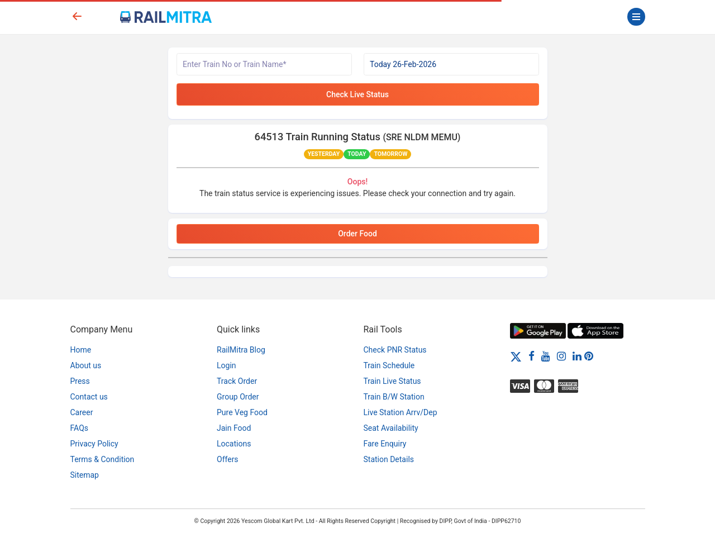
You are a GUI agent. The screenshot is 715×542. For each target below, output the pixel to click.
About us (86, 365)
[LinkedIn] (577, 355)
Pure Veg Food (242, 412)
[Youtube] (545, 355)
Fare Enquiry (385, 443)
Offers (228, 459)
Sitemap (84, 474)
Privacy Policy (94, 443)
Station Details (389, 459)
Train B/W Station (394, 396)
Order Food (357, 233)
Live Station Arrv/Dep (400, 412)
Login (226, 365)
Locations (234, 443)
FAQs (79, 428)
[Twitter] (516, 355)
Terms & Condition (102, 459)
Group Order (238, 396)
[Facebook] (531, 355)
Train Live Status (392, 381)
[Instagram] (561, 355)
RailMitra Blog (241, 349)
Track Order (237, 381)
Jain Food (234, 428)
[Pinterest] (588, 355)
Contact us (89, 396)
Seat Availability (391, 428)
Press (80, 381)
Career (81, 412)
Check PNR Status (395, 349)
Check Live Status (357, 94)
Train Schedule (389, 365)
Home (81, 349)
